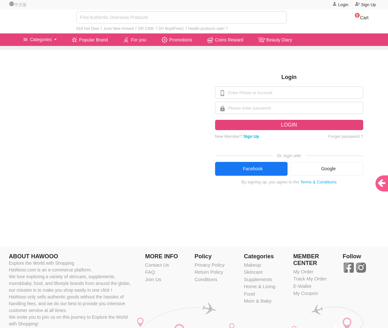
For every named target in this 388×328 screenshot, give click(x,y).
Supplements (258, 279)
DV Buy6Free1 (171, 28)
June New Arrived (118, 28)
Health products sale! (206, 28)
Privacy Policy (209, 265)
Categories (38, 39)
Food (249, 294)
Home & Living (259, 286)
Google (328, 168)
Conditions (205, 279)
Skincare (253, 272)
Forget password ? (345, 136)
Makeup (252, 265)
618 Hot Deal (87, 28)
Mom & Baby (257, 301)
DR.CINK (146, 28)
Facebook (252, 168)
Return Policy (208, 272)
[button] (358, 18)
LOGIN (289, 125)
